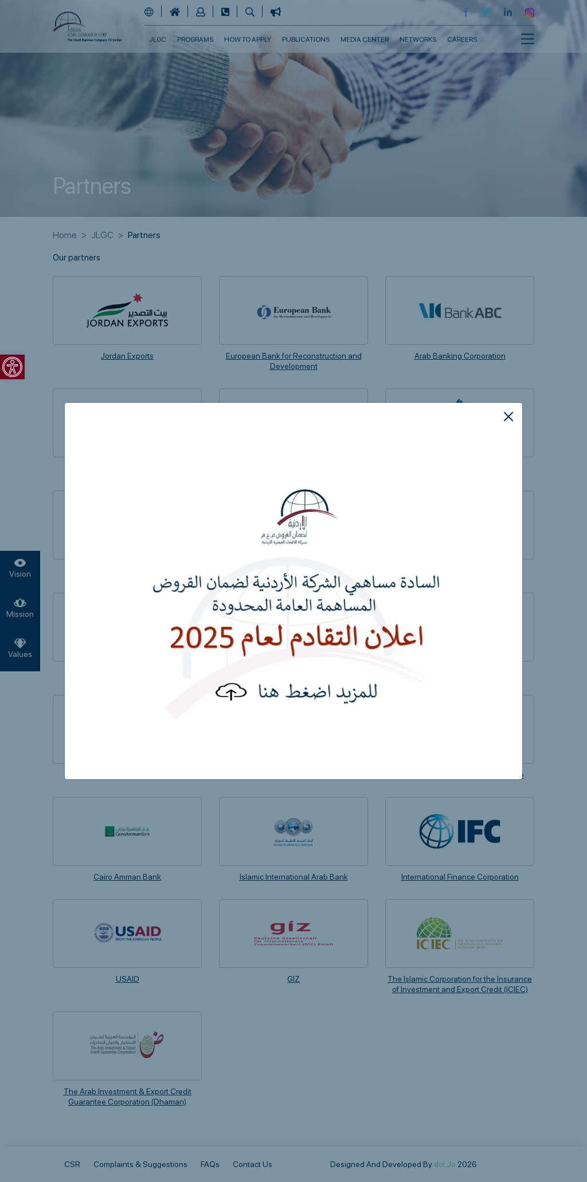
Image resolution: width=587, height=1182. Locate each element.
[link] (12, 367)
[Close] (508, 416)
